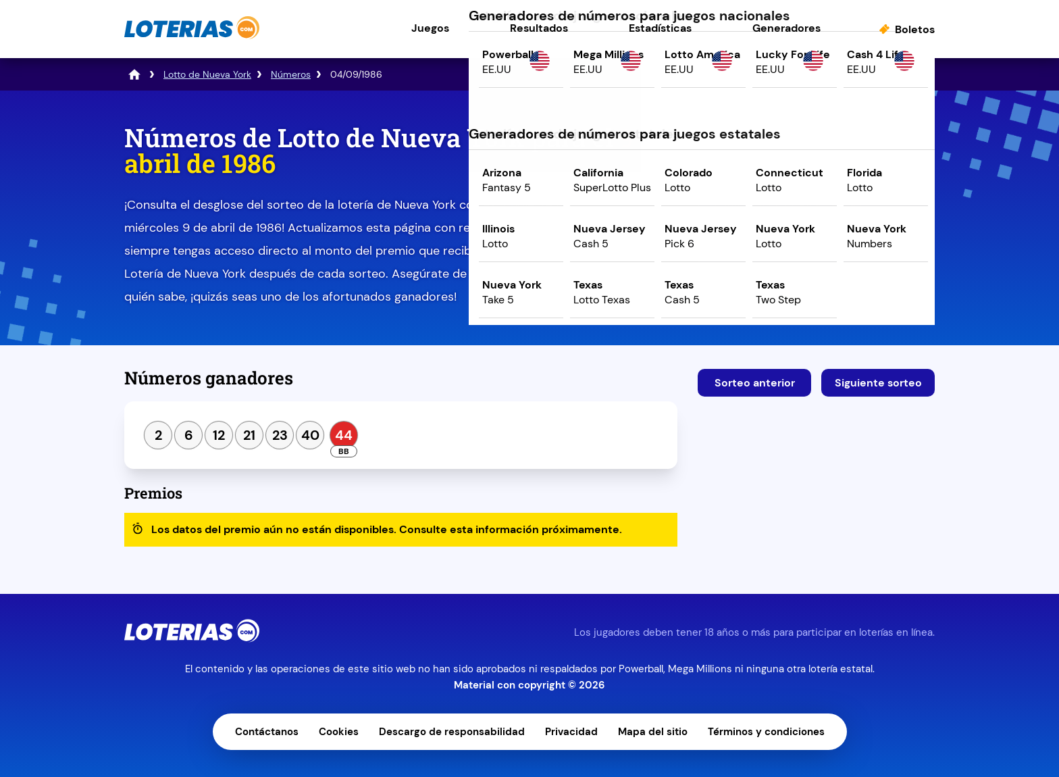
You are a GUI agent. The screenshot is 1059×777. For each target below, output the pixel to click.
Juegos (430, 28)
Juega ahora (816, 241)
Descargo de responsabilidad (452, 731)
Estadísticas (660, 28)
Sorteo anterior (755, 383)
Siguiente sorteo (878, 383)
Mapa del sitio (653, 731)
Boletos (915, 29)
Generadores (786, 28)
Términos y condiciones (766, 731)
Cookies (339, 731)
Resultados (539, 28)
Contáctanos (267, 731)
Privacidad (571, 731)
